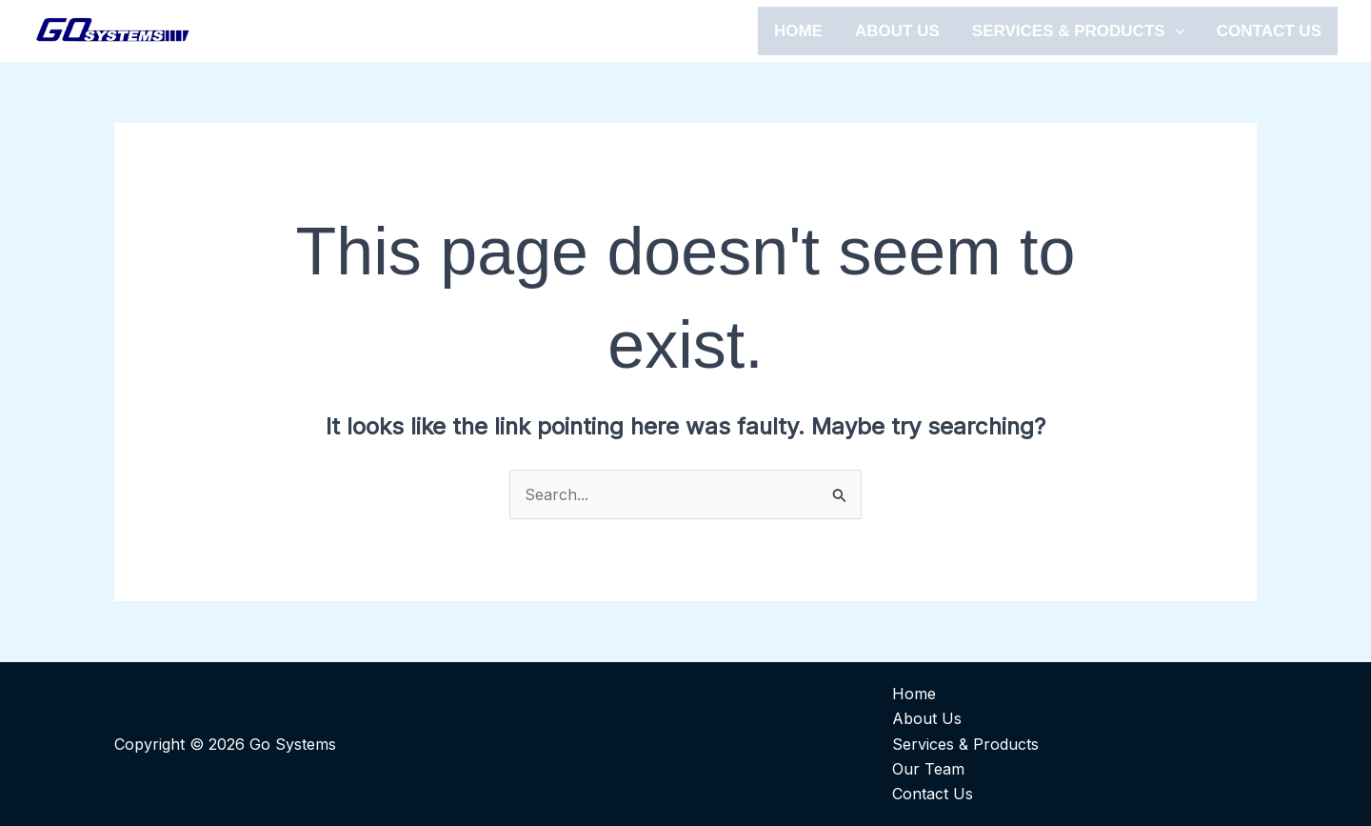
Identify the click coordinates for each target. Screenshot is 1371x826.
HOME (798, 31)
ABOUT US (897, 31)
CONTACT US (1269, 31)
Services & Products (965, 744)
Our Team (928, 768)
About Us (927, 718)
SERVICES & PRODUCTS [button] (1078, 31)
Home (914, 693)
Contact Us (932, 793)
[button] (1174, 31)
